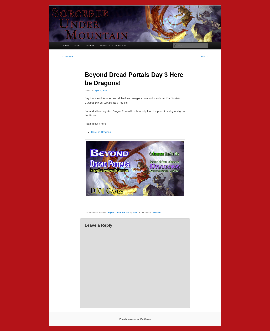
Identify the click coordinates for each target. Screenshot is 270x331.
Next (204, 57)
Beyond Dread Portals (118, 212)
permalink (157, 212)
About (77, 45)
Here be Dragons (101, 132)
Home (66, 45)
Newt (134, 212)
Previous (67, 57)
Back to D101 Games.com (113, 45)
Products (90, 45)
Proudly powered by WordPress (134, 319)
